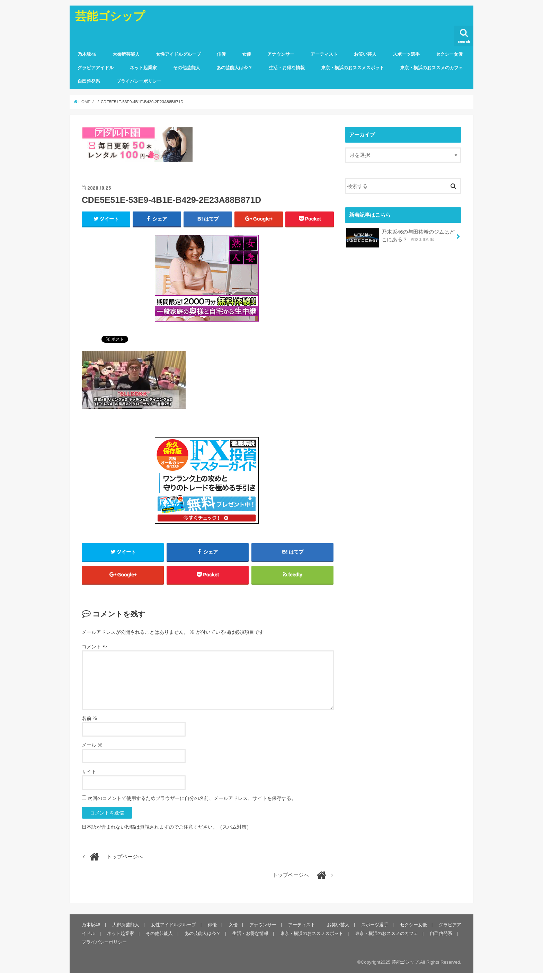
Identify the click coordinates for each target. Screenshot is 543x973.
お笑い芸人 (365, 54)
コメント (94, 646)
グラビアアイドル (96, 67)
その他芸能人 (186, 67)
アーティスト (324, 54)
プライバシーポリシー (138, 81)
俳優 (221, 54)
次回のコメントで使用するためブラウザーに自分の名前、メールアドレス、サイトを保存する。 (192, 798)
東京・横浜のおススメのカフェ (431, 67)
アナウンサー (280, 54)
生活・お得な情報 (287, 67)
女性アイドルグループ (178, 54)
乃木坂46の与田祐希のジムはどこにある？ (400, 237)
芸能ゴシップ (110, 15)
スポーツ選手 (406, 54)
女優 (246, 54)
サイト (89, 771)
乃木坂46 (87, 54)
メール (92, 745)
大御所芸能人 (126, 54)
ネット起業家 (143, 67)
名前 (90, 718)
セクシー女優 (449, 54)
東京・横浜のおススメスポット (352, 67)
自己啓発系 (89, 81)
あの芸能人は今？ (234, 67)
